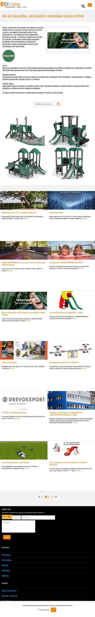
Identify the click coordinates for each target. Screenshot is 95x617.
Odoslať (6, 537)
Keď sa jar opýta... (10, 362)
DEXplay (5, 565)
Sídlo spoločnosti (9, 591)
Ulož (53, 610)
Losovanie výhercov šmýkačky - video (66, 312)
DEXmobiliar (7, 560)
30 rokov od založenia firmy (14, 412)
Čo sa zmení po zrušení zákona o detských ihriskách (68, 463)
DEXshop (5, 576)
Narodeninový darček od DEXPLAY (64, 362)
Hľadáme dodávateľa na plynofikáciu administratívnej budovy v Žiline (65, 413)
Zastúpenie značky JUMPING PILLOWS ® (66, 262)
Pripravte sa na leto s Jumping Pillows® (19, 212)
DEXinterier (6, 555)
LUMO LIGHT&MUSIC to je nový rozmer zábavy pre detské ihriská (23, 263)
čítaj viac (26, 218)
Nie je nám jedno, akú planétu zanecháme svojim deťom (23, 313)
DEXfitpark (6, 570)
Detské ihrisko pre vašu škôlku (15, 462)
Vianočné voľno (56, 212)
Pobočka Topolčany (10, 596)
